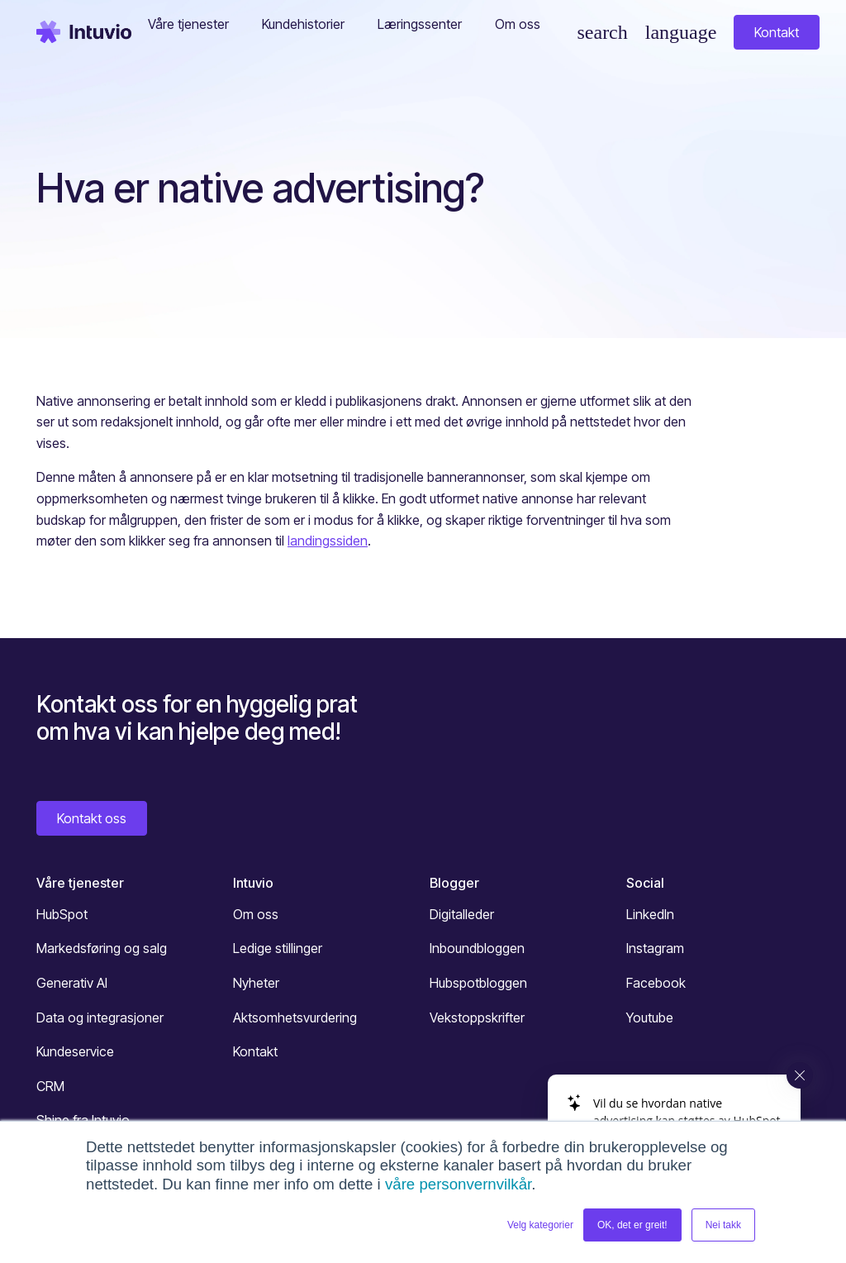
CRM (50, 1086)
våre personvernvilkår (458, 1184)
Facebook (656, 983)
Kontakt (776, 32)
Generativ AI (71, 983)
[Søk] (602, 32)
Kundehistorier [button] (303, 24)
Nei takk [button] (723, 1225)
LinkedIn (650, 914)
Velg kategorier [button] (540, 1225)
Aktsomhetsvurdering (295, 1017)
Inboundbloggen (477, 948)
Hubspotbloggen (478, 983)
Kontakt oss (91, 818)
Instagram (655, 948)
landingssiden (328, 540)
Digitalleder (462, 914)
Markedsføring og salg (101, 948)
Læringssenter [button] (420, 24)
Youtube (649, 1017)
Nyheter (256, 983)
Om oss (255, 914)
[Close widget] (800, 1075)
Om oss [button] (517, 24)
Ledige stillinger (277, 948)
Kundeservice (75, 1051)
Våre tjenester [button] (188, 24)
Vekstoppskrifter (477, 1017)
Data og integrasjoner (100, 1017)
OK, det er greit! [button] (632, 1225)
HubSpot (62, 914)
